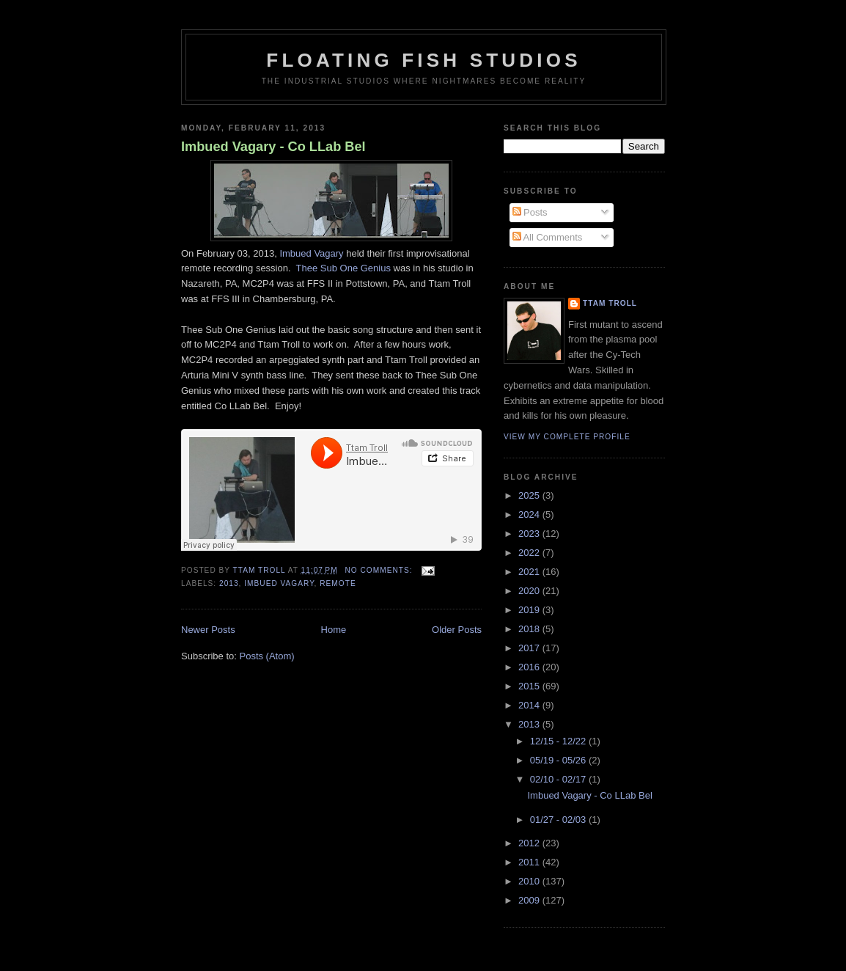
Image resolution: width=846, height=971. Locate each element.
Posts (530, 212)
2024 (530, 514)
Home (334, 629)
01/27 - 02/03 (559, 819)
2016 (530, 667)
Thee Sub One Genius (343, 268)
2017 (530, 647)
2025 (530, 495)
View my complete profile (567, 437)
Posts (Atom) (267, 656)
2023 (530, 533)
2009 (530, 900)
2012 (530, 843)
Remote (338, 583)
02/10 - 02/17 (559, 779)
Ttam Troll (610, 303)
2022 (530, 552)
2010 (530, 881)
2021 (530, 571)
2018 (530, 628)
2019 (530, 609)
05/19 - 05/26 (559, 760)
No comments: (380, 570)
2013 (229, 583)
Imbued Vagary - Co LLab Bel (273, 146)
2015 (530, 686)
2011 (530, 862)
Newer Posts (208, 629)
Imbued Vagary (311, 253)
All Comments (547, 237)
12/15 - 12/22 (559, 741)
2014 (530, 705)
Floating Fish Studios (423, 60)
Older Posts (457, 629)
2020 (530, 590)
